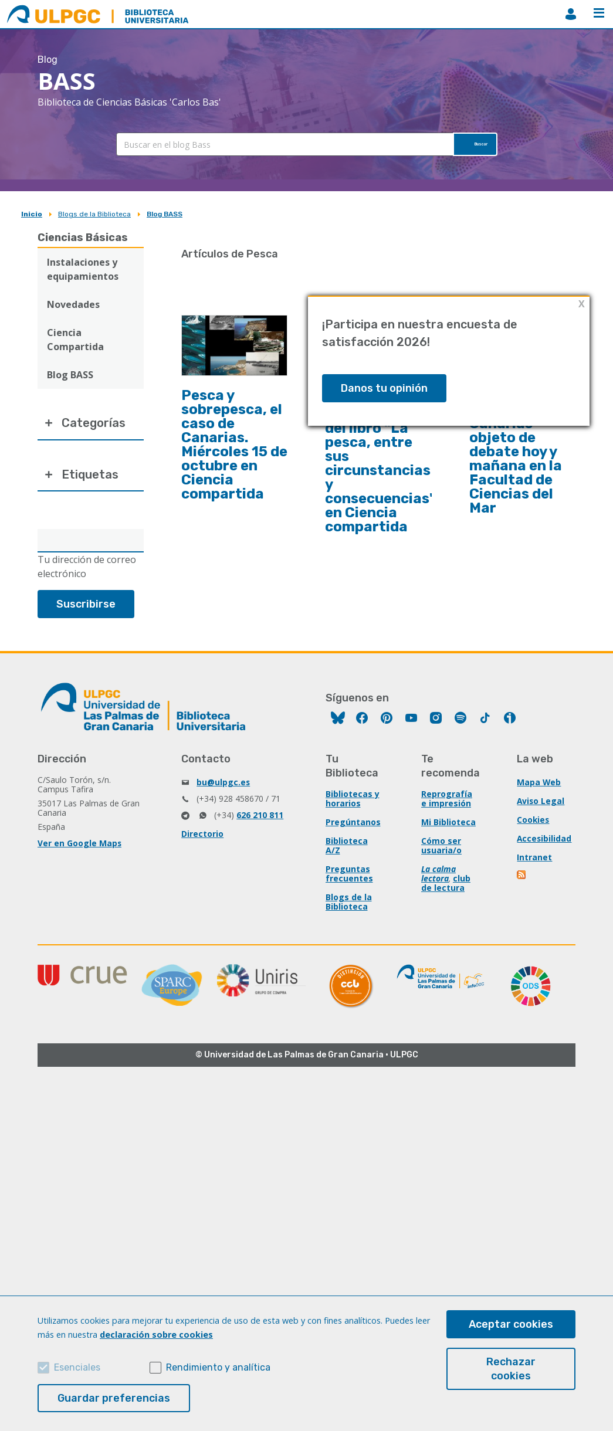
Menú (599, 13)
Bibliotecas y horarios (353, 811)
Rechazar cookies (511, 1368)
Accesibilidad (545, 850)
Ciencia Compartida (75, 339)
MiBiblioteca (571, 14)
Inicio (31, 214)
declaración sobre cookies (156, 1334)
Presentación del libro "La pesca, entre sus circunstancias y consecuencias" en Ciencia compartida (380, 470)
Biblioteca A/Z (347, 857)
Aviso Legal (541, 813)
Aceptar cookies (511, 1324)
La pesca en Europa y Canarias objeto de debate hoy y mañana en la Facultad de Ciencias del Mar (515, 451)
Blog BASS (164, 214)
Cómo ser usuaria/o (441, 857)
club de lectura (445, 895)
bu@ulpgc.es (223, 794)
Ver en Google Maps (80, 855)
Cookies (533, 831)
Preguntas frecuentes (349, 886)
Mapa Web (539, 794)
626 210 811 (259, 827)
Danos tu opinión (384, 388)
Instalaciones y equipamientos (82, 269)
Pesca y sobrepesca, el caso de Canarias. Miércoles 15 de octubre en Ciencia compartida (234, 444)
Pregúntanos (353, 834)
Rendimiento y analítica (218, 1367)
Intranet (534, 869)
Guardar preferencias (113, 1398)
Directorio (202, 846)
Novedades (73, 304)
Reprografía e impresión (446, 811)
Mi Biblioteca (448, 834)
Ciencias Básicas (83, 237)
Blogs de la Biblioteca (94, 214)
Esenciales (77, 1367)
